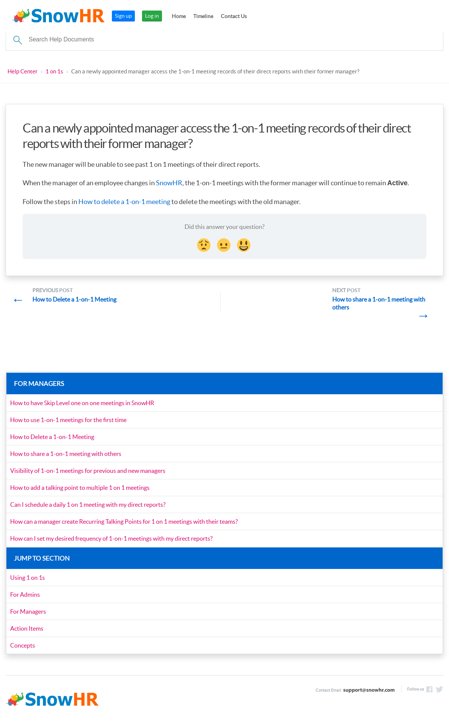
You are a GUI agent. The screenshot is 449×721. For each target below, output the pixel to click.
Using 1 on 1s (27, 577)
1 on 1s (54, 71)
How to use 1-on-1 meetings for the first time (68, 419)
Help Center (23, 71)
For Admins (25, 594)
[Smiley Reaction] (244, 244)
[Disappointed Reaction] (204, 244)
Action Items (26, 628)
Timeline (203, 16)
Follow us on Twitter (439, 689)
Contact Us (234, 16)
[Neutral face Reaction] (224, 244)
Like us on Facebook (429, 689)
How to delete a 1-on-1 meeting (124, 202)
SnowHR (169, 183)
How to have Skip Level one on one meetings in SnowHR (82, 402)
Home (179, 16)
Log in (152, 16)
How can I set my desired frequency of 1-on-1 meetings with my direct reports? (111, 538)
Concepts (22, 645)
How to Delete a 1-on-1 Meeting (52, 436)
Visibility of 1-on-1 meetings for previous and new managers (87, 470)
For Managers (28, 611)
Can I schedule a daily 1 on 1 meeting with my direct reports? (87, 504)
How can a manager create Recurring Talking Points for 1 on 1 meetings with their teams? (124, 521)
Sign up (123, 16)
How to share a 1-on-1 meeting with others (65, 453)
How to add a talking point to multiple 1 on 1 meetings (80, 487)
